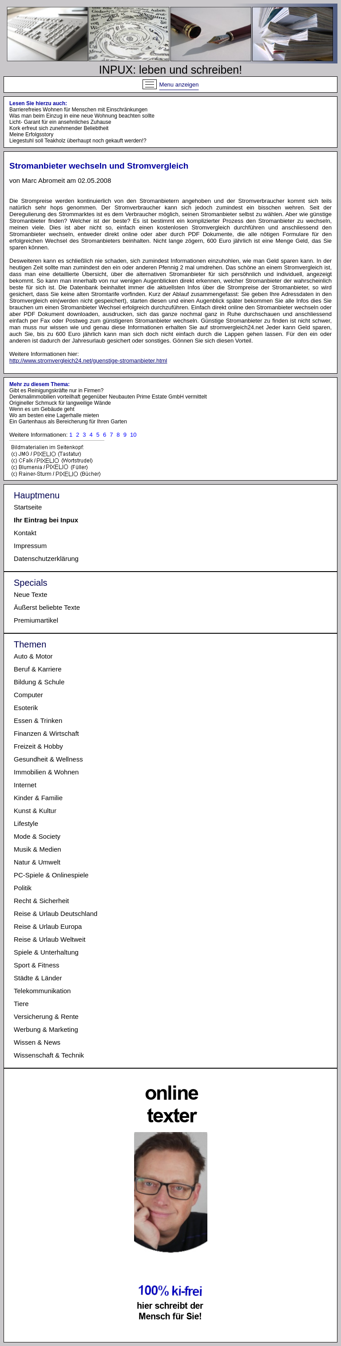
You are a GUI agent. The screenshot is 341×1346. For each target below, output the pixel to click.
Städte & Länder (38, 978)
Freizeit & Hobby (38, 746)
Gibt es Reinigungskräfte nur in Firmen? (56, 390)
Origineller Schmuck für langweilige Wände (60, 403)
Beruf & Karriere (38, 669)
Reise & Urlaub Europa (48, 926)
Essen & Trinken (38, 720)
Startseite (28, 507)
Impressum (30, 545)
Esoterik (26, 707)
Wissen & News (37, 1042)
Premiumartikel (36, 620)
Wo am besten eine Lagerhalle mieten (54, 415)
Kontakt (25, 533)
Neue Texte (31, 594)
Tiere (21, 1003)
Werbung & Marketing (46, 1029)
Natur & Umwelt (37, 862)
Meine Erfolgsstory (31, 134)
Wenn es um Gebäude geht (42, 409)
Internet (25, 785)
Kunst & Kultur (35, 810)
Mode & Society (37, 836)
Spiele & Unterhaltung (46, 952)
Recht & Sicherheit (41, 900)
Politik (23, 888)
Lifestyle (26, 823)
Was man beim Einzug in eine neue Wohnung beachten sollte (82, 116)
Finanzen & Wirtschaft (46, 733)
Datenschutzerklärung (46, 558)
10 (133, 434)
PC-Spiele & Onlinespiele (51, 875)
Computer (28, 695)
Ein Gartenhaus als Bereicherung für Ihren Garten (68, 421)
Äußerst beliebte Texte (47, 607)
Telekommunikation (42, 991)
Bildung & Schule (39, 682)
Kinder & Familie (38, 797)
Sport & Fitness (36, 965)
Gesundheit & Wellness (48, 759)
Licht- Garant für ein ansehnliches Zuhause (60, 122)
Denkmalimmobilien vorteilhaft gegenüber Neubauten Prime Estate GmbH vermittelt (108, 397)
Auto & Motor (33, 656)
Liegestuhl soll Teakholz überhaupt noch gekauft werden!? (78, 141)
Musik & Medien (37, 849)
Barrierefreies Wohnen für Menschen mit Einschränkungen (78, 110)
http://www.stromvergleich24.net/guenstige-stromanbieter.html (88, 360)
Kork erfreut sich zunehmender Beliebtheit (58, 128)
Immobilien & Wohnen (46, 772)
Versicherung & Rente (46, 1016)
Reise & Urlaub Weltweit (49, 939)
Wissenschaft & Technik (49, 1055)
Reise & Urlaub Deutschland (55, 913)
